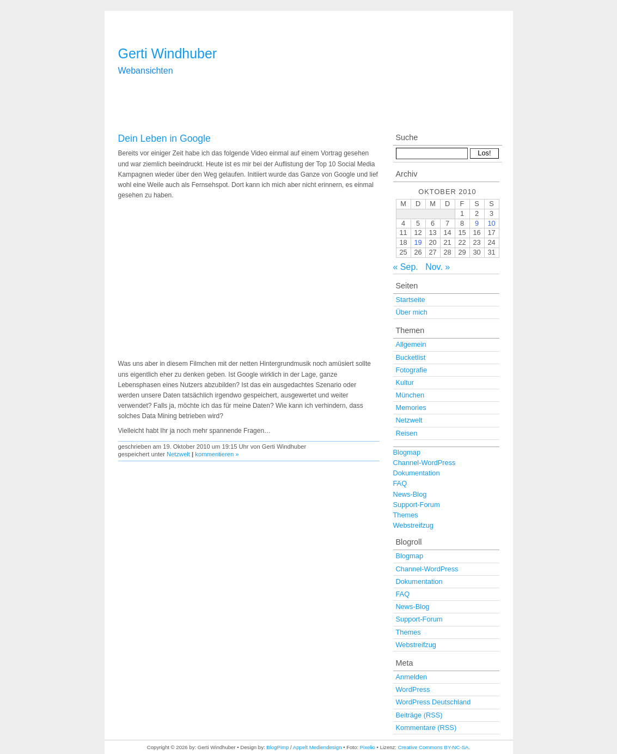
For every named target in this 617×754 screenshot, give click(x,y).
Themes (405, 515)
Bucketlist (411, 357)
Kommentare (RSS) (426, 727)
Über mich (411, 312)
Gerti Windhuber (167, 53)
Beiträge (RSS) (419, 715)
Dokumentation (416, 473)
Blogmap (407, 452)
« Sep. (405, 267)
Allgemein (411, 344)
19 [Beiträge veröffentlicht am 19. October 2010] (417, 242)
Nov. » (437, 267)
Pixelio (367, 747)
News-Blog (410, 494)
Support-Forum (416, 504)
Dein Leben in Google (164, 138)
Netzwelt (178, 454)
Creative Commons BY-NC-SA (433, 747)
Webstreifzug (413, 525)
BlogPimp (277, 747)
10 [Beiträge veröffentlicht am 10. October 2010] (491, 223)
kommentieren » (217, 454)
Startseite (410, 299)
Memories (411, 407)
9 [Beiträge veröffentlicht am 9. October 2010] (477, 223)
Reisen (407, 433)
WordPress (413, 689)
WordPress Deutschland (433, 702)
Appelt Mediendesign (317, 747)
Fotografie (411, 370)
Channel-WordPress (424, 463)
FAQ (400, 483)
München (410, 395)
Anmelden (411, 677)
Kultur (405, 382)
